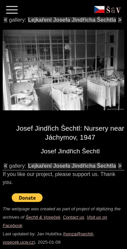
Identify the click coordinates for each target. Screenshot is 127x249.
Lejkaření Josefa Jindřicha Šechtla (72, 20)
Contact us (73, 217)
